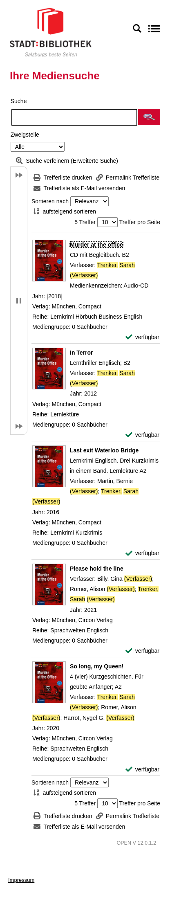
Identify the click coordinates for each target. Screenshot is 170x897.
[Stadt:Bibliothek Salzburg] (51, 32)
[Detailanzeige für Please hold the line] (96, 568)
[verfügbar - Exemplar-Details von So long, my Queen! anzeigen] (142, 769)
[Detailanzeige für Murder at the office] (96, 244)
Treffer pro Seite (139, 222)
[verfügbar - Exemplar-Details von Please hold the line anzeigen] (142, 651)
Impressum (21, 880)
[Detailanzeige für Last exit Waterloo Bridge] (104, 450)
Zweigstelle (25, 134)
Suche (19, 101)
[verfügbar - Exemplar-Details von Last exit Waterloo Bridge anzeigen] (142, 553)
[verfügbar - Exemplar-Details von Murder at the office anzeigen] (142, 337)
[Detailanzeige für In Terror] (81, 352)
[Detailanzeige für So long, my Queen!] (96, 666)
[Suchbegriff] (74, 117)
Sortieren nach (50, 201)
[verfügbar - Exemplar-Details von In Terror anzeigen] (142, 435)
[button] (149, 117)
